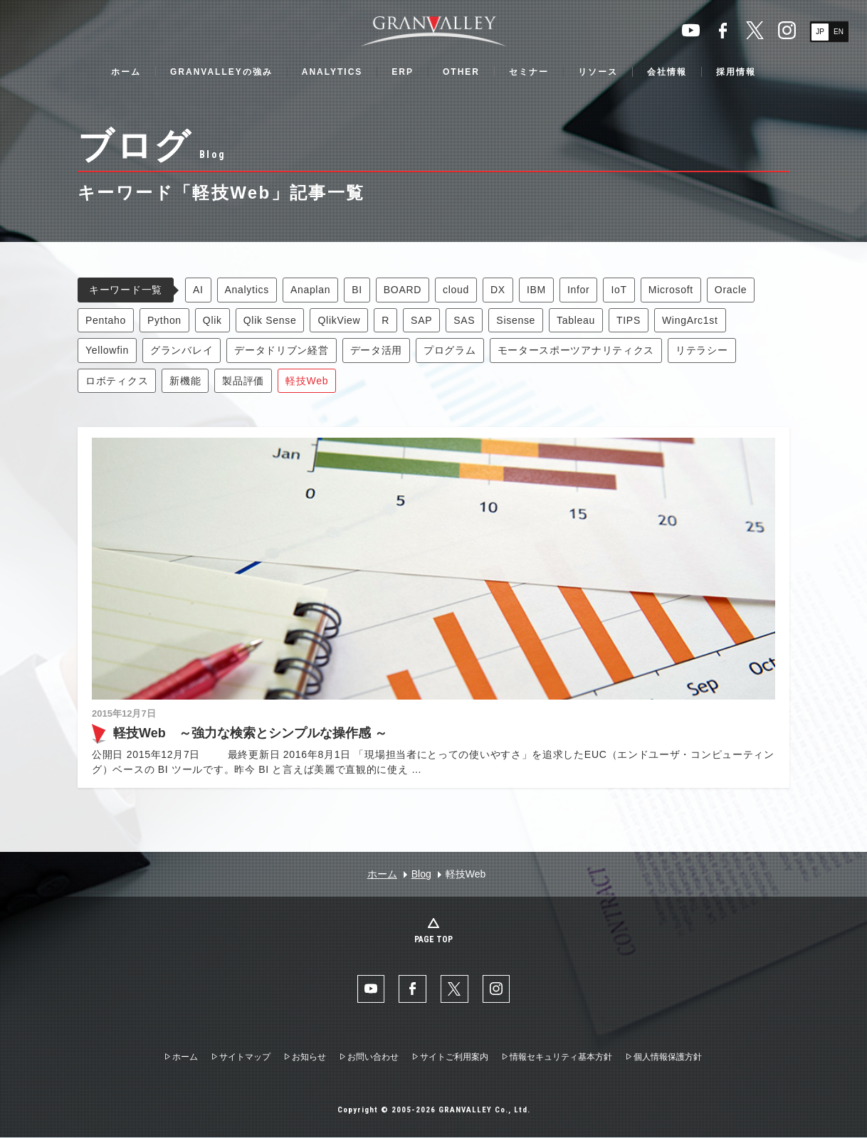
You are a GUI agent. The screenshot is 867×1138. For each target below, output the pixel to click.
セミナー (529, 72)
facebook (723, 30)
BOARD (402, 289)
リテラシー (702, 350)
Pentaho (105, 320)
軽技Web (306, 380)
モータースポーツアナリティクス (576, 350)
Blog (421, 874)
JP (820, 32)
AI (198, 289)
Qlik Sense (270, 320)
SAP (421, 320)
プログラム (450, 350)
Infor (578, 289)
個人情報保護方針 (668, 1058)
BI (357, 289)
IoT (618, 289)
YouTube (691, 30)
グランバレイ (181, 350)
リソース (598, 72)
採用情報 (736, 72)
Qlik (212, 320)
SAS (464, 320)
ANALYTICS (332, 72)
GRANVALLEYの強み (221, 72)
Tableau (576, 320)
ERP (403, 72)
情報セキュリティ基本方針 (561, 1058)
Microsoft (670, 289)
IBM (536, 289)
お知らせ (309, 1058)
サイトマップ (244, 1058)
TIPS (628, 320)
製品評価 (243, 380)
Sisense (515, 320)
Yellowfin (107, 350)
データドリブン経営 (281, 350)
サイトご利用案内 (454, 1058)
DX (497, 289)
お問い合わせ (373, 1058)
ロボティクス (116, 380)
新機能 (185, 380)
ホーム (126, 72)
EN (839, 32)
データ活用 (376, 350)
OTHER (461, 72)
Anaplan (310, 289)
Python (164, 320)
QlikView (338, 320)
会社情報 (667, 72)
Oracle (731, 289)
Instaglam (787, 30)
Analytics (247, 289)
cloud (456, 289)
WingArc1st (690, 320)
